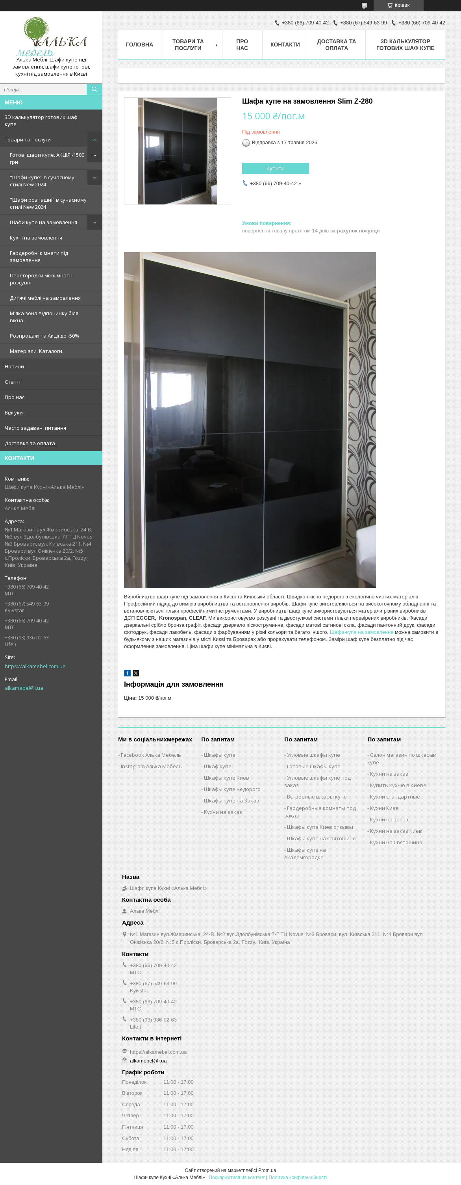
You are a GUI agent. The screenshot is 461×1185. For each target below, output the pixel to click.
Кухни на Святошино (396, 842)
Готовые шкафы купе (314, 766)
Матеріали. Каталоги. (36, 351)
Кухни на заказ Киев (396, 830)
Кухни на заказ (223, 811)
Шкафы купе (219, 754)
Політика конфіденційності (298, 1177)
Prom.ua (267, 1170)
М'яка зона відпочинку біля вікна (44, 317)
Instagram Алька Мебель (151, 766)
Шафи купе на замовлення (43, 222)
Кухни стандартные (395, 796)
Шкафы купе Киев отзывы (320, 826)
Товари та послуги (28, 139)
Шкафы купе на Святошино (321, 838)
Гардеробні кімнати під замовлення (39, 256)
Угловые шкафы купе (313, 754)
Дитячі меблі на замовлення (45, 297)
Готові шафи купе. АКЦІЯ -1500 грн (47, 158)
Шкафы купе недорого (232, 789)
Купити (276, 168)
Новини (14, 366)
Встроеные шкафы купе (317, 796)
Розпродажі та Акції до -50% (44, 335)
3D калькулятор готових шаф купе (41, 120)
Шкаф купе (217, 766)
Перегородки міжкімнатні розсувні (42, 279)
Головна (139, 44)
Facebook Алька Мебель (151, 754)
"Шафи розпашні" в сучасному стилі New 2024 (48, 203)
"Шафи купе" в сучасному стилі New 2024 (42, 181)
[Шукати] (94, 89)
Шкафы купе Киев (226, 777)
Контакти (285, 44)
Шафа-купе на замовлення (362, 632)
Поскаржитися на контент (237, 1177)
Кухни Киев (384, 808)
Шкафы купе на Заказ (231, 800)
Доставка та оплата (30, 443)
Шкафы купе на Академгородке (305, 853)
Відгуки (14, 412)
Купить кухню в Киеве (398, 785)
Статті (12, 381)
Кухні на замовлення (36, 237)
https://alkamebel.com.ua (35, 666)
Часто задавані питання (35, 427)
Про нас (14, 397)
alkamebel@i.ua (24, 687)
